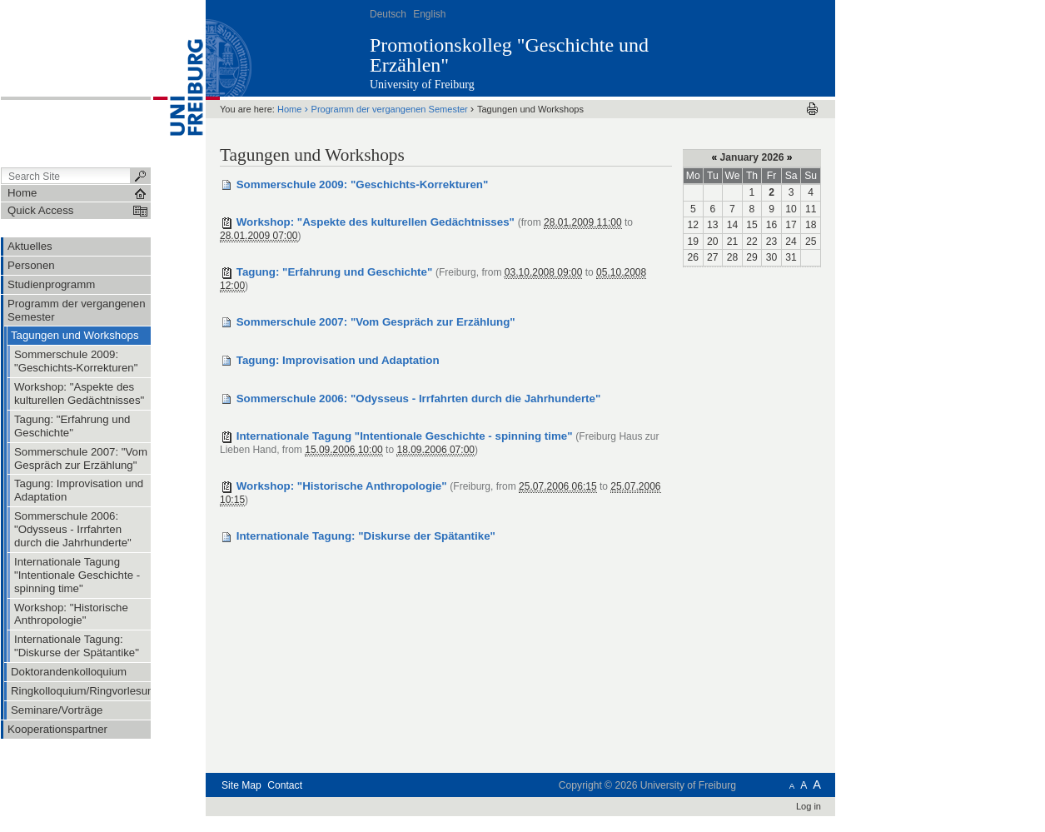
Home (289, 109)
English (429, 14)
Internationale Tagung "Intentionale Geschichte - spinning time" (404, 436)
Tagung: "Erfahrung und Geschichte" (334, 272)
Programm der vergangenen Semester (389, 109)
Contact (284, 785)
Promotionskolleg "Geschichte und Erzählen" (509, 55)
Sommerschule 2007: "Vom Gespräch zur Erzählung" (375, 322)
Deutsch (388, 14)
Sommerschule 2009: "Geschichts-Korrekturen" (362, 184)
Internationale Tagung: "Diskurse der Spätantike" (365, 536)
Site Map (241, 785)
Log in (808, 806)
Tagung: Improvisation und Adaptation (338, 360)
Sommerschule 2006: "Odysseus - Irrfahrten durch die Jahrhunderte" (418, 398)
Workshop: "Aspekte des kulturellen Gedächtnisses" (375, 222)
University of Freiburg (422, 84)
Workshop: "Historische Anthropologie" (341, 486)
